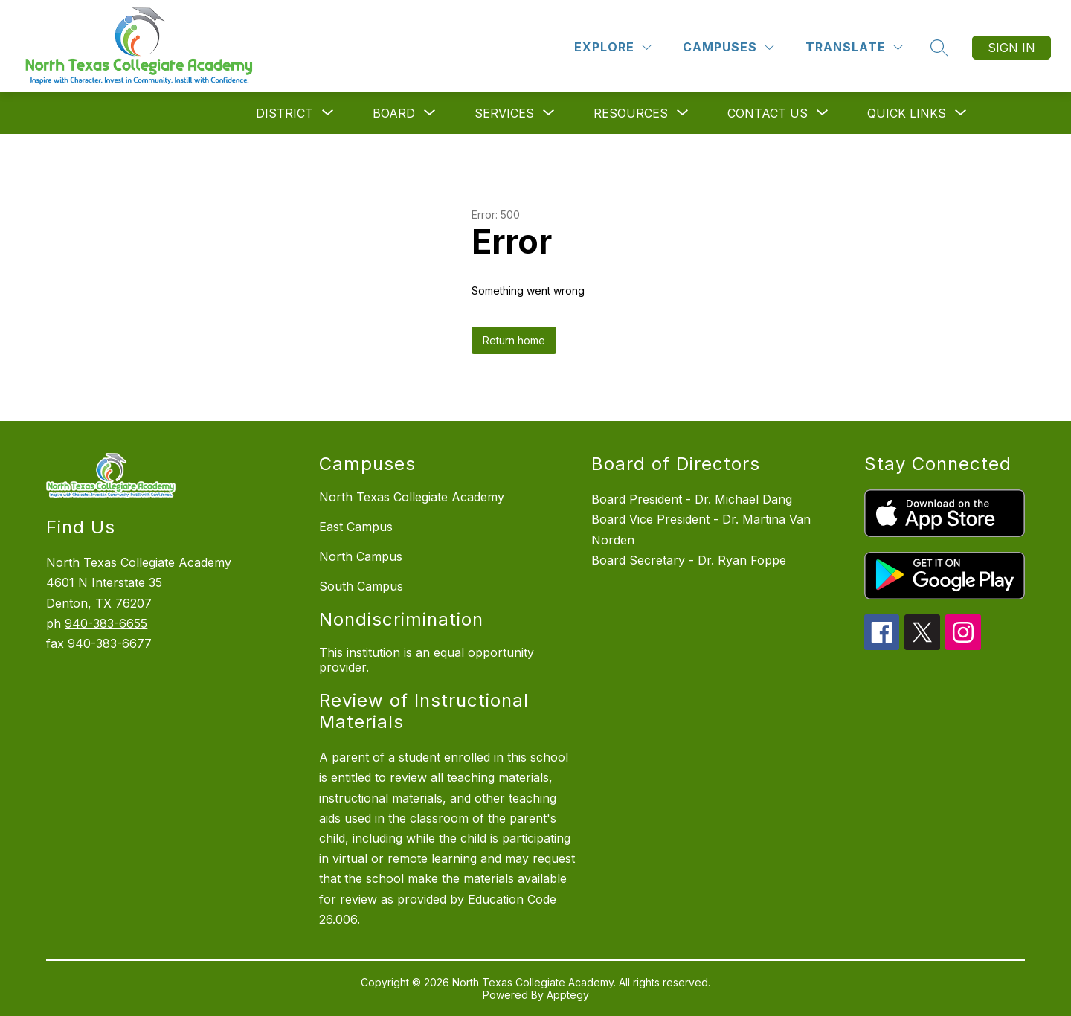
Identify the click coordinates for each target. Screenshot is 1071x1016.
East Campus (356, 526)
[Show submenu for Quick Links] (906, 113)
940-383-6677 (110, 643)
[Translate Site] (854, 47)
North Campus (360, 556)
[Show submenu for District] (284, 113)
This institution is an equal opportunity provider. (426, 660)
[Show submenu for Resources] (631, 113)
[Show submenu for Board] (394, 113)
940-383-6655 (106, 623)
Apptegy (568, 994)
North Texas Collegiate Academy (411, 496)
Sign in (1011, 47)
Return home (514, 340)
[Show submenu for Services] (504, 113)
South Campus (361, 586)
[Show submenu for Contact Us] (767, 113)
